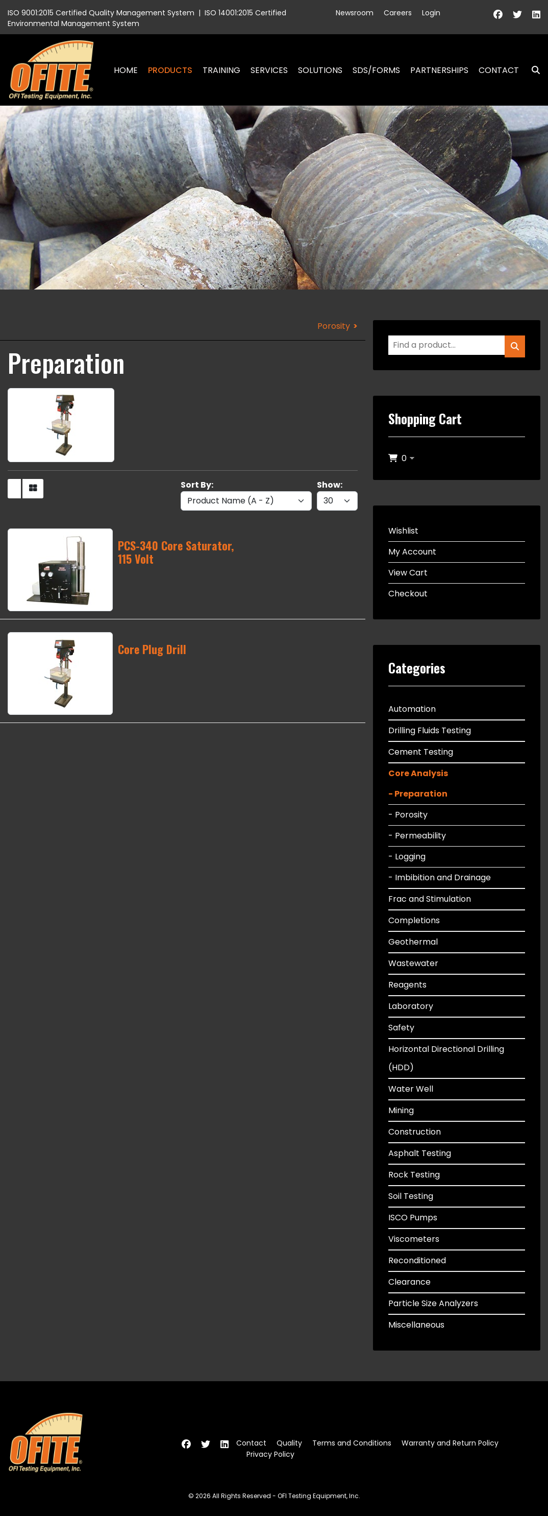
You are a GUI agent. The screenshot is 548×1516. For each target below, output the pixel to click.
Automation (412, 709)
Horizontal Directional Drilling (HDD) (446, 1058)
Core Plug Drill (152, 649)
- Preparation (417, 794)
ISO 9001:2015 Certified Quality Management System (101, 13)
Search (531, 70)
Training (221, 70)
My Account (412, 552)
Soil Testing (410, 1196)
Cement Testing (420, 752)
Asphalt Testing (419, 1153)
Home (126, 70)
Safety (401, 1027)
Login (431, 13)
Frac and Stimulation (429, 899)
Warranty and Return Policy (450, 1443)
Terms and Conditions (351, 1443)
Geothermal (413, 942)
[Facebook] (498, 14)
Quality (289, 1443)
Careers (398, 13)
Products (170, 70)
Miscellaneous (416, 1325)
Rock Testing (414, 1175)
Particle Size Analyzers (433, 1303)
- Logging (407, 856)
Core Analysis (418, 773)
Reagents (407, 985)
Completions (414, 920)
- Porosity (408, 815)
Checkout (408, 593)
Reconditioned (417, 1260)
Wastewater (413, 963)
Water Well (410, 1089)
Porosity (333, 326)
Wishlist (403, 531)
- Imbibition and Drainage (439, 877)
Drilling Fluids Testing (429, 730)
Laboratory (410, 1006)
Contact (499, 70)
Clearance (409, 1282)
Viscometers (413, 1239)
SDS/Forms (376, 70)
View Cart (408, 573)
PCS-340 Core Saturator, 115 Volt (176, 552)
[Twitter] (517, 14)
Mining (401, 1110)
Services (269, 70)
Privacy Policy (270, 1454)
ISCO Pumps (412, 1217)
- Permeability (417, 835)
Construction (414, 1132)
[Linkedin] (536, 14)
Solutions (320, 70)
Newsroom (354, 13)
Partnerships (439, 70)
